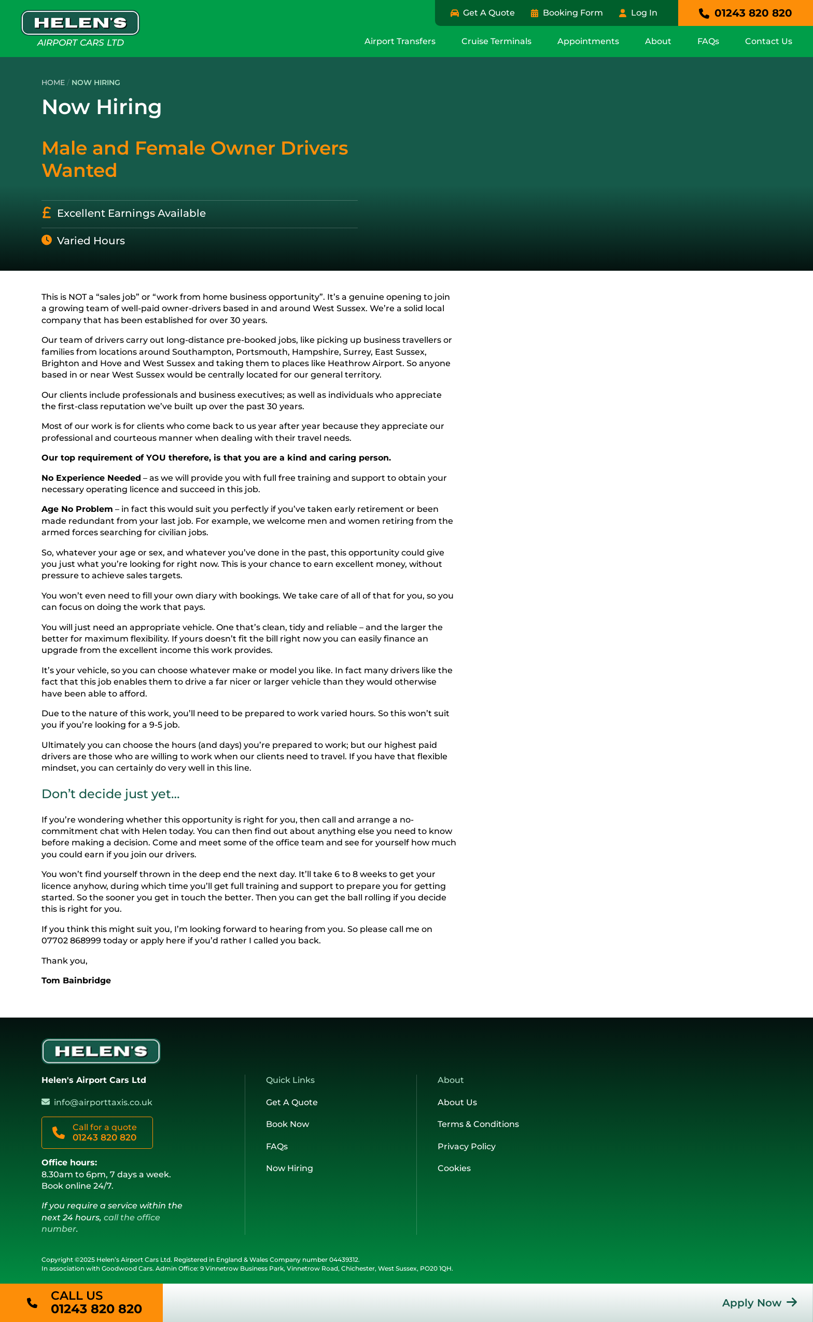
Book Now (287, 1124)
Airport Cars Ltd (80, 28)
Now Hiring (289, 1168)
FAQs (708, 41)
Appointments (588, 41)
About (658, 41)
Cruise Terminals (496, 41)
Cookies (454, 1168)
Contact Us (768, 41)
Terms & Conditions (478, 1124)
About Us (457, 1102)
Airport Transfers (400, 41)
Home (53, 82)
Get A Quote (292, 1102)
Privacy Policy (467, 1146)
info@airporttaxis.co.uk (103, 1102)
